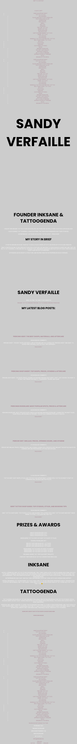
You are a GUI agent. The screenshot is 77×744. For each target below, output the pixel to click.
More (40, 47)
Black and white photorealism (43, 17)
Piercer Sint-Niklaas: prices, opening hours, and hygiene (38, 441)
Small (42, 23)
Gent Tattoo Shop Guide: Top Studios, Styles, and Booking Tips (38, 506)
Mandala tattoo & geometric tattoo (42, 38)
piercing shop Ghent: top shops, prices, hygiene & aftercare (38, 371)
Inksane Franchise (42, 48)
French (38, 743)
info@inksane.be (38, 739)
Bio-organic (42, 16)
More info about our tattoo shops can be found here (38, 611)
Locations (40, 43)
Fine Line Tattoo (42, 27)
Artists (40, 41)
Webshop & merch (42, 51)
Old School (42, 36)
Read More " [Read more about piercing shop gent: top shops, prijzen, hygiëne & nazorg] (38, 382)
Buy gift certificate (42, 50)
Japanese (42, 26)
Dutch (32, 743)
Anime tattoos (42, 34)
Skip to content (38, 1)
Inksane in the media (42, 57)
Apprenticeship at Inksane (42, 54)
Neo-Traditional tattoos (42, 40)
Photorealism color (42, 19)
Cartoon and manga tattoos (42, 33)
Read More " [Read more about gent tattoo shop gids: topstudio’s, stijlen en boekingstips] (38, 517)
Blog (42, 55)
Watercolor (42, 31)
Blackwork (42, 37)
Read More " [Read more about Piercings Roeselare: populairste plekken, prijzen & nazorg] (38, 416)
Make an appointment (41, 13)
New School (42, 22)
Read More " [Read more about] (38, 482)
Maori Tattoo (42, 29)
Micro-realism (42, 30)
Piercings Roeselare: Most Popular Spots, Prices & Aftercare (38, 406)
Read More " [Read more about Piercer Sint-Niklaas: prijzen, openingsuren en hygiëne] (38, 451)
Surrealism (42, 20)
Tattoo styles (40, 14)
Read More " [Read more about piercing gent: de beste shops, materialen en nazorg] (38, 347)
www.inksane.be (38, 615)
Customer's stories (40, 45)
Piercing (40, 44)
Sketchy (42, 24)
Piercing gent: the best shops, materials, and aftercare (38, 336)
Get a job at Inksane (42, 53)
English (38, 741)
